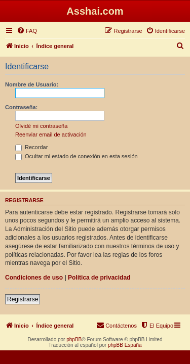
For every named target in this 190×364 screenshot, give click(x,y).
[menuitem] (27, 31)
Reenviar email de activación (51, 134)
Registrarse (22, 299)
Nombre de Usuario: (31, 84)
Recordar (31, 147)
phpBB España (125, 345)
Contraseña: (21, 107)
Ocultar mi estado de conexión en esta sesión (76, 156)
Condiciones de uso (34, 277)
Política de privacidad (99, 277)
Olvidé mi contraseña (41, 126)
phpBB (74, 339)
